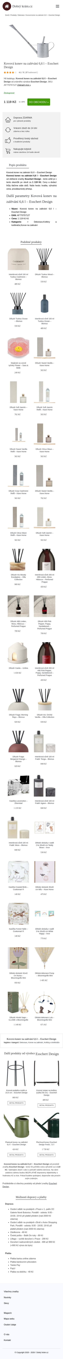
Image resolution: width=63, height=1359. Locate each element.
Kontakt (7, 1340)
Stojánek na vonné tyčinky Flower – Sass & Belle (18, 365)
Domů (7, 15)
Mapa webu (9, 1319)
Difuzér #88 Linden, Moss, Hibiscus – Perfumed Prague (18, 623)
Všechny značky (11, 1291)
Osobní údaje (10, 1325)
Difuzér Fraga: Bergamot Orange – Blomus (18, 759)
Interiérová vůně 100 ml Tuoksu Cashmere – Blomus (18, 276)
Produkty (13, 15)
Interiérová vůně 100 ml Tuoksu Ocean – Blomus (44, 321)
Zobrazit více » (24, 85)
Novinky (7, 1297)
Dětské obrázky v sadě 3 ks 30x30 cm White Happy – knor (44, 931)
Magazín (8, 1313)
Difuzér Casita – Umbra (18, 668)
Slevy (6, 1303)
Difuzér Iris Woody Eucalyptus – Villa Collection (18, 577)
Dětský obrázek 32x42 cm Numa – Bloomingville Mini (18, 975)
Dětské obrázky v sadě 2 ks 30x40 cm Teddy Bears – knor (44, 845)
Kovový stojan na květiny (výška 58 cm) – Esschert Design (46, 1092)
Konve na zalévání (35, 1042)
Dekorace (21, 15)
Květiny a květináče (52, 1042)
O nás (6, 1334)
